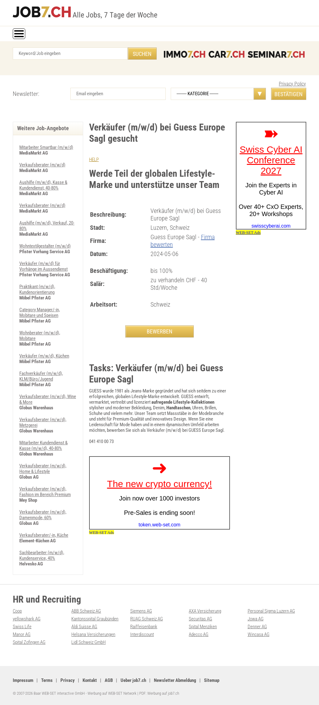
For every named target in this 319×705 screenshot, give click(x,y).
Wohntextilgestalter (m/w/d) (45, 246)
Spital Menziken (203, 626)
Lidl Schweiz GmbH (88, 642)
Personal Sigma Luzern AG (271, 611)
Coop (17, 611)
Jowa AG (256, 619)
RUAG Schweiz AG (146, 619)
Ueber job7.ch (133, 680)
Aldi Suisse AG (84, 626)
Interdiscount (142, 634)
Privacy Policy (292, 84)
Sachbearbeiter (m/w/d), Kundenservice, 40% (41, 555)
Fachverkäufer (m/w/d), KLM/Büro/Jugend (41, 376)
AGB (109, 680)
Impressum (23, 680)
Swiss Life (22, 626)
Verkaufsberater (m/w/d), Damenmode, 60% (42, 514)
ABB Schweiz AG (86, 611)
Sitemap (211, 680)
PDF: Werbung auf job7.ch (159, 693)
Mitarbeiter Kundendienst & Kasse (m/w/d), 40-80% (43, 445)
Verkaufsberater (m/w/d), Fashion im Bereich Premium (45, 491)
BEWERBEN (159, 331)
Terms (47, 680)
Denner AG (257, 626)
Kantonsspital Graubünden (94, 619)
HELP (94, 159)
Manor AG (22, 634)
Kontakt (90, 680)
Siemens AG (141, 611)
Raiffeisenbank (143, 626)
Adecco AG (198, 634)
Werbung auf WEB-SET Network (112, 693)
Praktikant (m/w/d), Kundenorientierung (37, 289)
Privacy (67, 680)
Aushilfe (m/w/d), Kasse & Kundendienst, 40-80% (43, 185)
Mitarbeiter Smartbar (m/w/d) (46, 147)
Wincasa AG (258, 634)
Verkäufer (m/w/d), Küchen (44, 356)
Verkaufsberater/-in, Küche (43, 535)
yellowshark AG (26, 619)
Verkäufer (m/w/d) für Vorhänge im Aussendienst (43, 266)
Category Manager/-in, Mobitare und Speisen (39, 312)
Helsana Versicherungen (93, 634)
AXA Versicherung (205, 611)
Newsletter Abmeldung (175, 680)
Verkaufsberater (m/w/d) (42, 165)
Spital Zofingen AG (29, 642)
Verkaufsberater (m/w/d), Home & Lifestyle (42, 468)
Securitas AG (200, 619)
